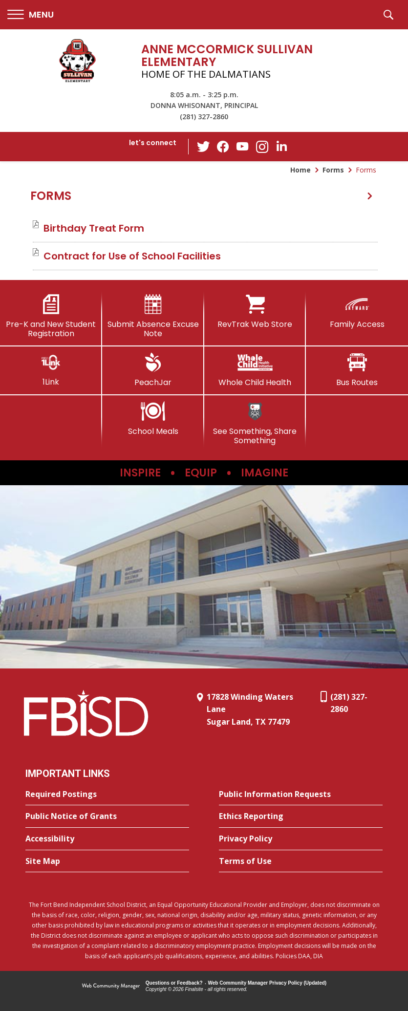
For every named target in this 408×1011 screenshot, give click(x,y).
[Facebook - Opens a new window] (223, 146)
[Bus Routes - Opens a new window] (357, 369)
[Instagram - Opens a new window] (262, 146)
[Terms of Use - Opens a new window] (300, 861)
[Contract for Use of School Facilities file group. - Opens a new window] (132, 256)
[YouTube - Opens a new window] (242, 146)
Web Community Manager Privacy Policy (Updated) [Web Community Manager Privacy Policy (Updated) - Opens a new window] (267, 983)
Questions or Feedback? (174, 983)
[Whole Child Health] (255, 369)
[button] (30, 15)
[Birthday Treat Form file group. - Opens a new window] (93, 228)
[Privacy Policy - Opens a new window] (300, 839)
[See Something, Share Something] (255, 423)
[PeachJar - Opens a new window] (153, 369)
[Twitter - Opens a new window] (203, 146)
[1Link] (51, 369)
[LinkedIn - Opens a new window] (281, 145)
